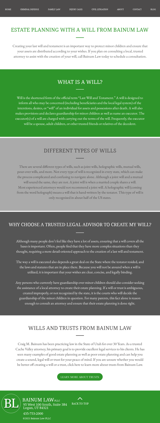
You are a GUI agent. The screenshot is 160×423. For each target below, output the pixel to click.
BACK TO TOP (80, 403)
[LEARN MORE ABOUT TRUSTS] (80, 377)
